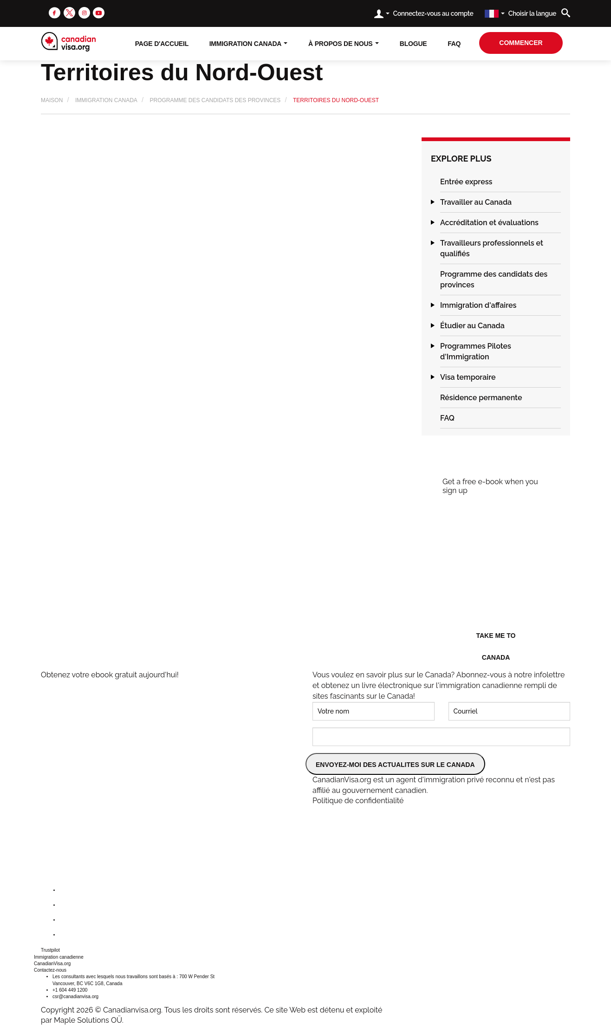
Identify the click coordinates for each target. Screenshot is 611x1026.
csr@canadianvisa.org (75, 996)
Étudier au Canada (472, 325)
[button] (431, 181)
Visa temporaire (468, 377)
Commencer (520, 42)
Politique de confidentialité (357, 800)
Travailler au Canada (476, 202)
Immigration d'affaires (478, 305)
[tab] (500, 182)
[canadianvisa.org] (68, 42)
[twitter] (69, 12)
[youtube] (98, 12)
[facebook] (54, 12)
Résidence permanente (481, 397)
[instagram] (84, 12)
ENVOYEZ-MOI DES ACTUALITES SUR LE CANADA (395, 764)
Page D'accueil (161, 43)
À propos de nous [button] (343, 43)
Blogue (413, 43)
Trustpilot (50, 950)
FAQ (454, 43)
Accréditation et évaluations (489, 222)
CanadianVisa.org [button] (52, 963)
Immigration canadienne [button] (59, 957)
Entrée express (466, 181)
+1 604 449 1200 (69, 990)
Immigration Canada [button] (248, 43)
